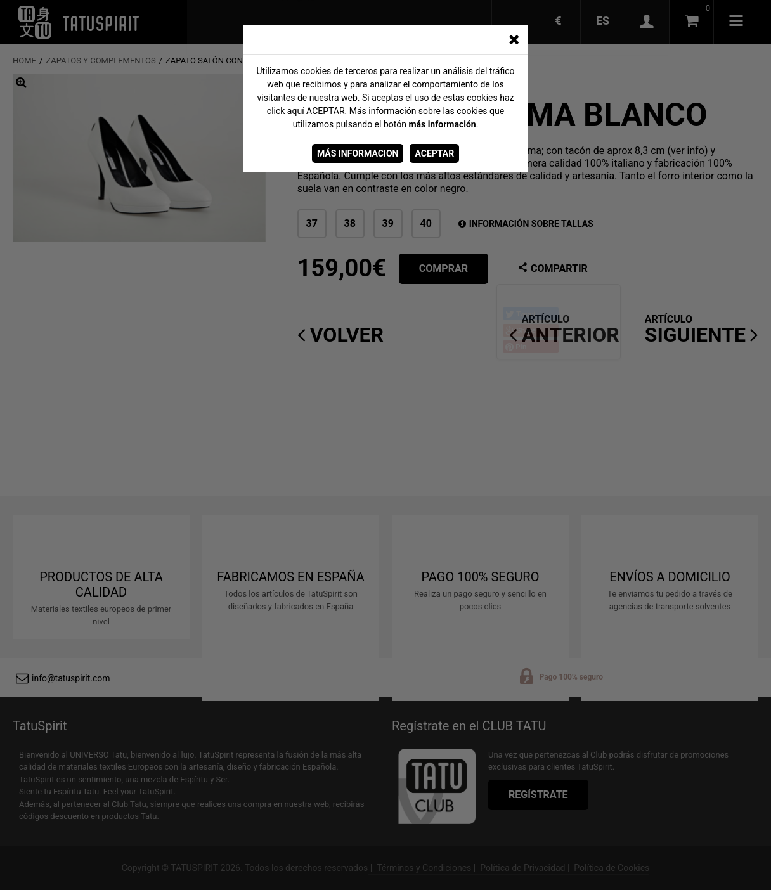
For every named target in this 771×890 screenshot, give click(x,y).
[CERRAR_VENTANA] (513, 40)
